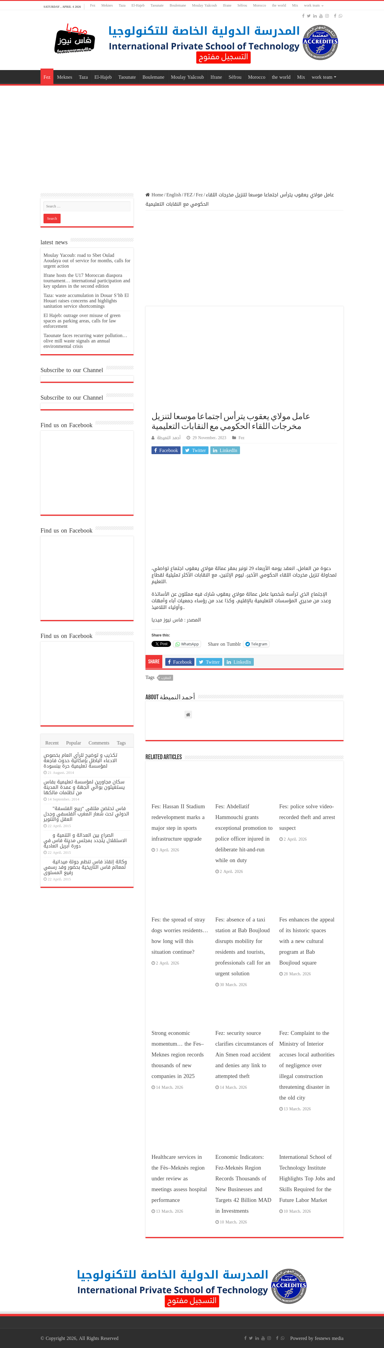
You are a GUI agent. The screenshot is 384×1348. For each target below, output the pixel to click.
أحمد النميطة (169, 438)
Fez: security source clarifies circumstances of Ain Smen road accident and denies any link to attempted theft (244, 1055)
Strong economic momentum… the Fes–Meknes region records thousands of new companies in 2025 (178, 1055)
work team (312, 5)
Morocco (259, 5)
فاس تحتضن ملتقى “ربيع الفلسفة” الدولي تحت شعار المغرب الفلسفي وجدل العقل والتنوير (86, 814)
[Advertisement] (192, 135)
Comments (98, 742)
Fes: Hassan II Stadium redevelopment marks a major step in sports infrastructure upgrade (178, 822)
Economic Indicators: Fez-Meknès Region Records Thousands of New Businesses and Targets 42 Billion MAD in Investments (243, 1184)
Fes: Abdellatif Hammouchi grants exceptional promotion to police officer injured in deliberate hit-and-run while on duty (244, 833)
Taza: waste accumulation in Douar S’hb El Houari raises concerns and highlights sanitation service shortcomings (86, 301)
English (173, 194)
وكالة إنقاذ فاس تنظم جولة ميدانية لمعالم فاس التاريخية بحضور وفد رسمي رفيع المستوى (85, 867)
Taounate (157, 5)
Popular (73, 742)
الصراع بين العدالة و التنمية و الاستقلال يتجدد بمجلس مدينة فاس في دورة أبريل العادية (85, 840)
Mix (295, 5)
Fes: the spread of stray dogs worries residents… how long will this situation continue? (180, 935)
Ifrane (227, 5)
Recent (51, 742)
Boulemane (178, 5)
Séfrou (242, 5)
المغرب (166, 678)
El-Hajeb (137, 5)
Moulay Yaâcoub (204, 5)
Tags (121, 742)
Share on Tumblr (224, 643)
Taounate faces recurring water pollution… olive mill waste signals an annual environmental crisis (85, 341)
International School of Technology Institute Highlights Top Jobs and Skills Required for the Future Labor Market (307, 1179)
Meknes (107, 5)
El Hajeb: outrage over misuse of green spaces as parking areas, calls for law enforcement (82, 321)
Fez (92, 5)
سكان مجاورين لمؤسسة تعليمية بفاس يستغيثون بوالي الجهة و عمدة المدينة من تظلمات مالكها (84, 787)
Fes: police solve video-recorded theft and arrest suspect (307, 817)
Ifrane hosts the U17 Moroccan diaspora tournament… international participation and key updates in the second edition (87, 281)
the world (279, 5)
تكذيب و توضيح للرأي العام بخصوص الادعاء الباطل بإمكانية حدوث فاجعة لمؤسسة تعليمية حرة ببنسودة (80, 760)
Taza (122, 5)
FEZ (188, 194)
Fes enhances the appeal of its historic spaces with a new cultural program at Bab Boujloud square (306, 941)
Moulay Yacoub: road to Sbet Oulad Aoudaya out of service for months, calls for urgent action (87, 261)
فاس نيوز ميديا (167, 619)
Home (154, 194)
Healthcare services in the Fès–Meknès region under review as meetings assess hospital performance (179, 1179)
